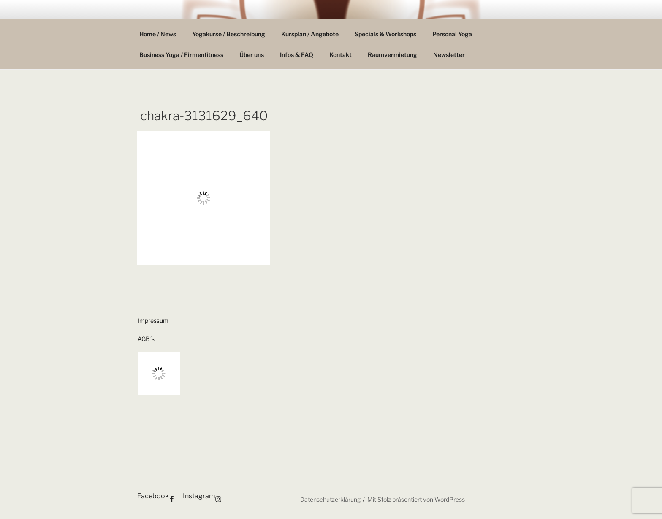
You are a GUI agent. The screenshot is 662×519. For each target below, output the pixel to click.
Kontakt (340, 54)
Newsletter (449, 54)
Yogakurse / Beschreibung (228, 34)
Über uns (251, 54)
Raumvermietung (392, 54)
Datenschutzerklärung (330, 499)
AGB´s (146, 338)
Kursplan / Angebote (310, 34)
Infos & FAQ (296, 54)
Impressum (153, 320)
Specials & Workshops (385, 34)
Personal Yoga (452, 34)
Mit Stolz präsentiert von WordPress (416, 499)
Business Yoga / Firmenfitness (181, 54)
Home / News (157, 34)
